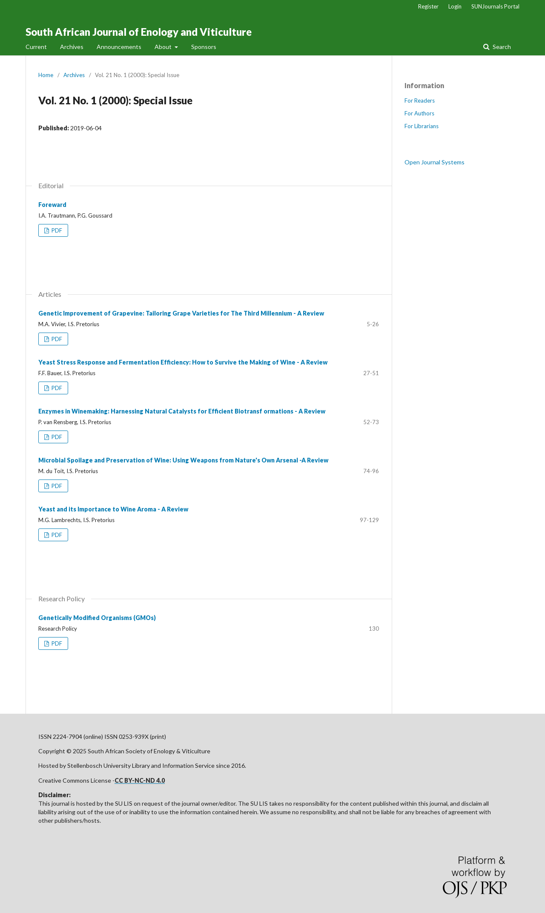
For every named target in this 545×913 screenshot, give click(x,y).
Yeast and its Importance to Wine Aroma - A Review (113, 509)
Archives (71, 46)
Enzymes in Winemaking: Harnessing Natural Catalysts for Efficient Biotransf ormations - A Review (181, 411)
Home (45, 75)
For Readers (419, 100)
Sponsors (203, 46)
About (164, 46)
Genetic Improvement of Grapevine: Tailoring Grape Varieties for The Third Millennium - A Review (181, 313)
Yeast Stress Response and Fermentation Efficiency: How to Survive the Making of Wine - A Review (182, 362)
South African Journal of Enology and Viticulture (139, 32)
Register (428, 6)
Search (501, 46)
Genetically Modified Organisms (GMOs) (97, 617)
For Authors (419, 113)
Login (455, 6)
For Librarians (421, 126)
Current (36, 46)
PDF (56, 230)
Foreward (52, 204)
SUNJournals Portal (495, 6)
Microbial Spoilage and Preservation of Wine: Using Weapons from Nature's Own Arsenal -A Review (183, 460)
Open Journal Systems (434, 162)
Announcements (119, 46)
